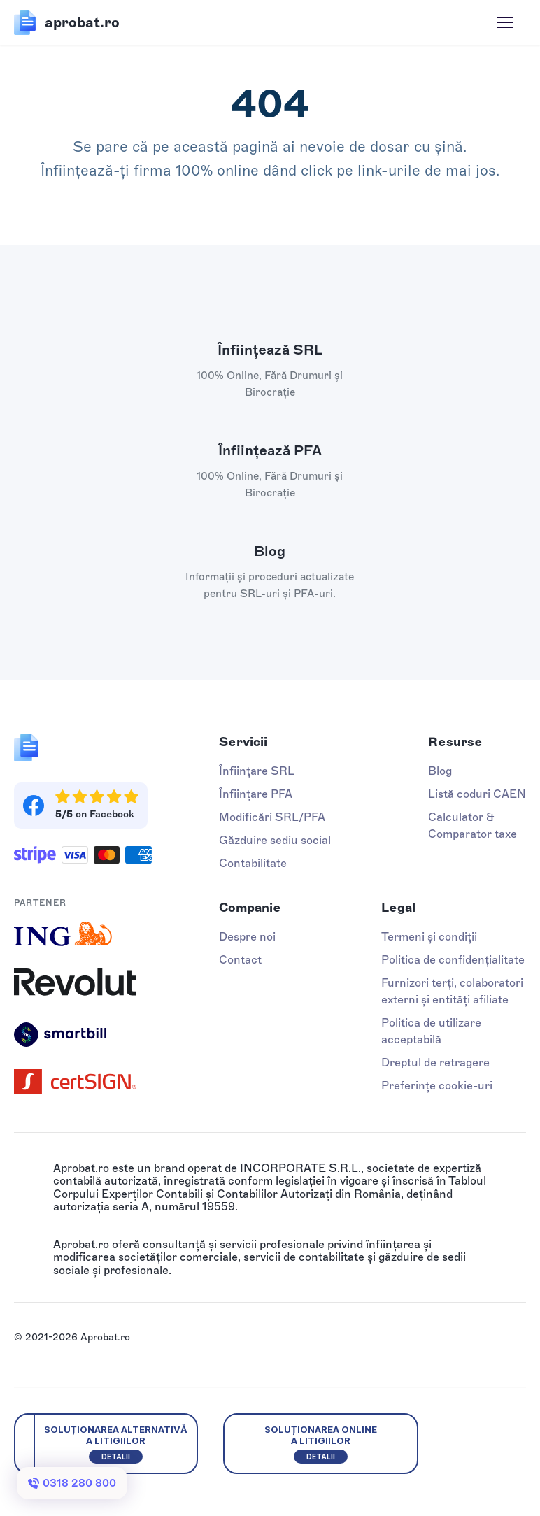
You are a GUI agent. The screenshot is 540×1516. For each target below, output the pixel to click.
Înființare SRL (256, 771)
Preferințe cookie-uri (436, 1085)
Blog (440, 771)
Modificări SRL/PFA (272, 817)
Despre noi (247, 936)
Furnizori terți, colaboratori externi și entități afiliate (452, 991)
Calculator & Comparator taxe (472, 825)
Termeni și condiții (429, 936)
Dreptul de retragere (435, 1062)
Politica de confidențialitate (453, 959)
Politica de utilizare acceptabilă (431, 1031)
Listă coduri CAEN (477, 794)
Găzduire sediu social (275, 840)
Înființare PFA (255, 794)
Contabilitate (253, 863)
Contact (240, 959)
